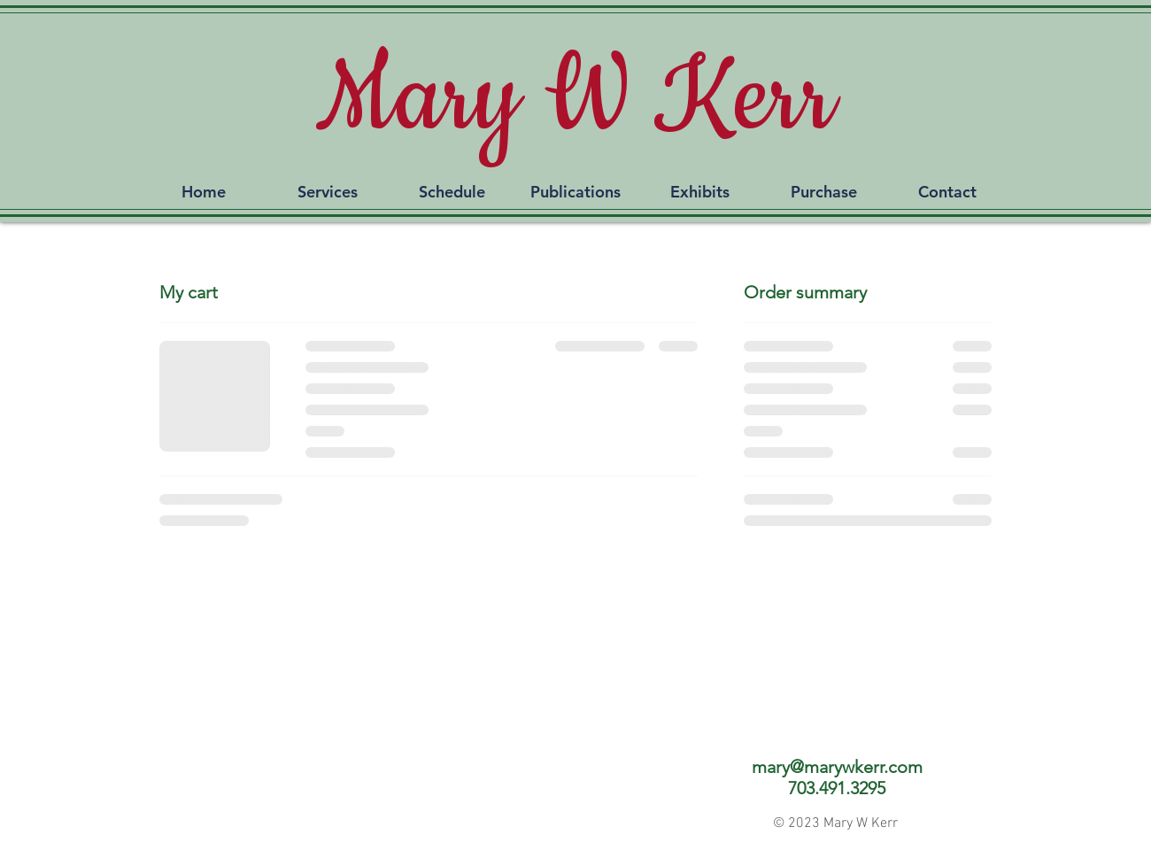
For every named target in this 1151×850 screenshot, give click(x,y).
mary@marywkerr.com (837, 766)
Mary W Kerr (575, 98)
